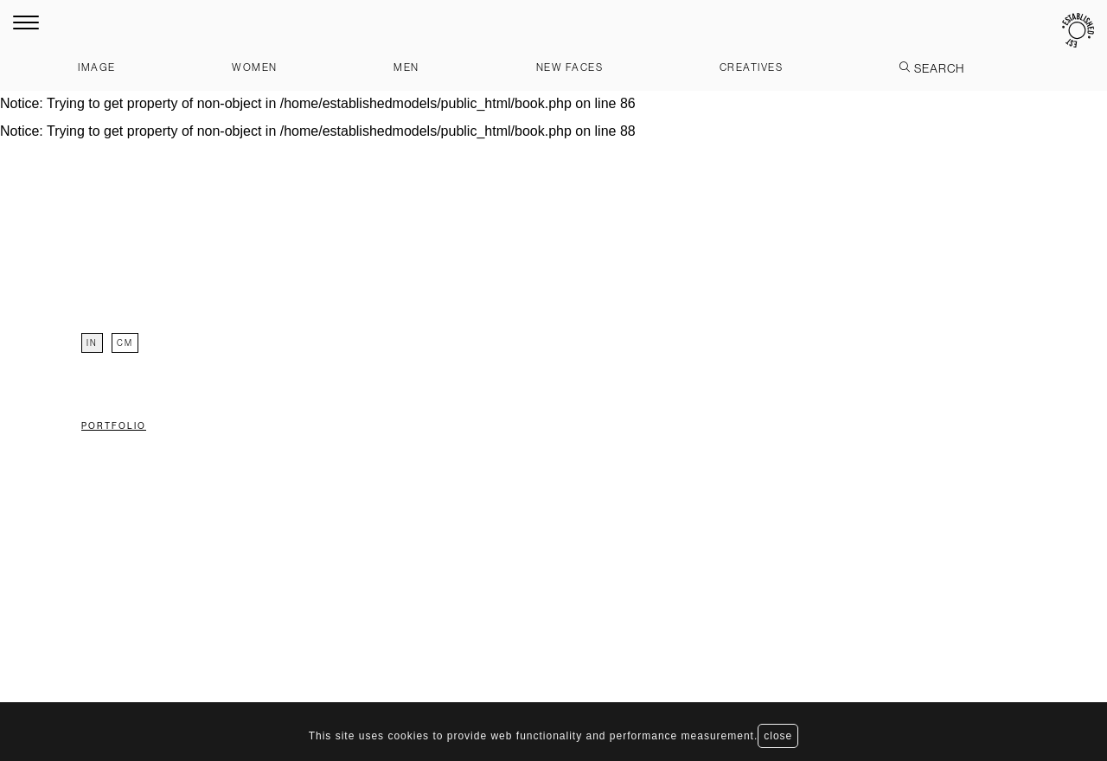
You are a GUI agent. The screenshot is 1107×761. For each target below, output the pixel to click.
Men (406, 67)
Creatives (752, 67)
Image (97, 67)
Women (255, 67)
